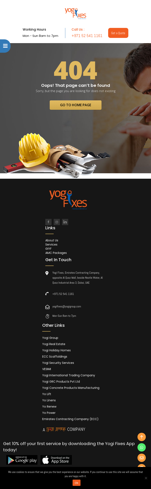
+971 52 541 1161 (63, 294)
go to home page (75, 105)
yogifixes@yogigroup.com (66, 306)
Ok (76, 482)
